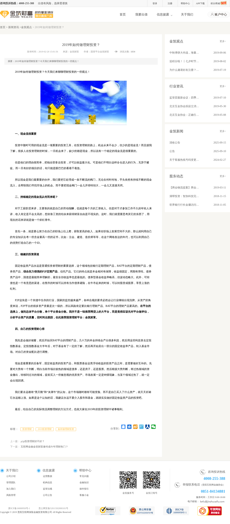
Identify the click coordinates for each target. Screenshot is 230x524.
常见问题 (84, 476)
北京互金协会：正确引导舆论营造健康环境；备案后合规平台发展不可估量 (184, 114)
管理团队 (11, 482)
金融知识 (84, 482)
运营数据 (47, 476)
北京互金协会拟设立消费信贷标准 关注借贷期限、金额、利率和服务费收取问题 (184, 106)
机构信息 (47, 482)
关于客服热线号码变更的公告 (184, 159)
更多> (223, 41)
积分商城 (219, 3)
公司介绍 (11, 476)
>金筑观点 (26, 27)
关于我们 (187, 14)
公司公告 (47, 495)
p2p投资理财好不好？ (32, 441)
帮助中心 (185, 3)
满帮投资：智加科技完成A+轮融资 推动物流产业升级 (184, 196)
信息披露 (163, 14)
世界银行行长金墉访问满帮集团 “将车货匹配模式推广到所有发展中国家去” (184, 204)
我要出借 (141, 14)
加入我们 (11, 488)
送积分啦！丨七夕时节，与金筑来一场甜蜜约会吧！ (184, 61)
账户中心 (219, 14)
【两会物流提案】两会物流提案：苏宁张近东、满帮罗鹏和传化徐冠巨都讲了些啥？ (184, 187)
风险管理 (11, 495)
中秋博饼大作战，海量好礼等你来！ (184, 52)
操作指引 (84, 488)
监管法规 (47, 488)
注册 (170, 3)
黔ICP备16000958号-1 (19, 508)
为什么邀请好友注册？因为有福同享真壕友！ (184, 69)
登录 (155, 3)
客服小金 (84, 495)
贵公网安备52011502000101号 (53, 508)
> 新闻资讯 (13, 27)
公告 (172, 151)
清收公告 (174, 142)
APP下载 (200, 3)
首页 (123, 14)
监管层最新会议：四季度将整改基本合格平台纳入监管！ (184, 97)
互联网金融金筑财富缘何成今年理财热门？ (44, 446)
